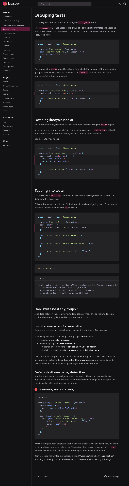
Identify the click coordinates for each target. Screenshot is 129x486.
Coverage (6, 71)
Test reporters (8, 66)
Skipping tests (8, 58)
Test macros (7, 42)
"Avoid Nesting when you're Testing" (96, 456)
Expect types (8, 107)
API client (6, 94)
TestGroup (40, 34)
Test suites (7, 50)
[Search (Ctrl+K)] (64, 4)
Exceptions (7, 46)
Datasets (6, 37)
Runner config (8, 130)
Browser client (8, 98)
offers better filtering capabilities (78, 360)
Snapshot (6, 111)
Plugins (6, 134)
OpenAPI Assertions (10, 86)
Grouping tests (9, 29)
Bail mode (6, 62)
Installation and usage (11, 21)
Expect (5, 90)
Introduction (7, 17)
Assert (5, 82)
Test (4, 122)
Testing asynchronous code (13, 25)
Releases (6, 145)
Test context (8, 126)
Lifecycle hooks (9, 33)
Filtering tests (8, 54)
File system (7, 102)
